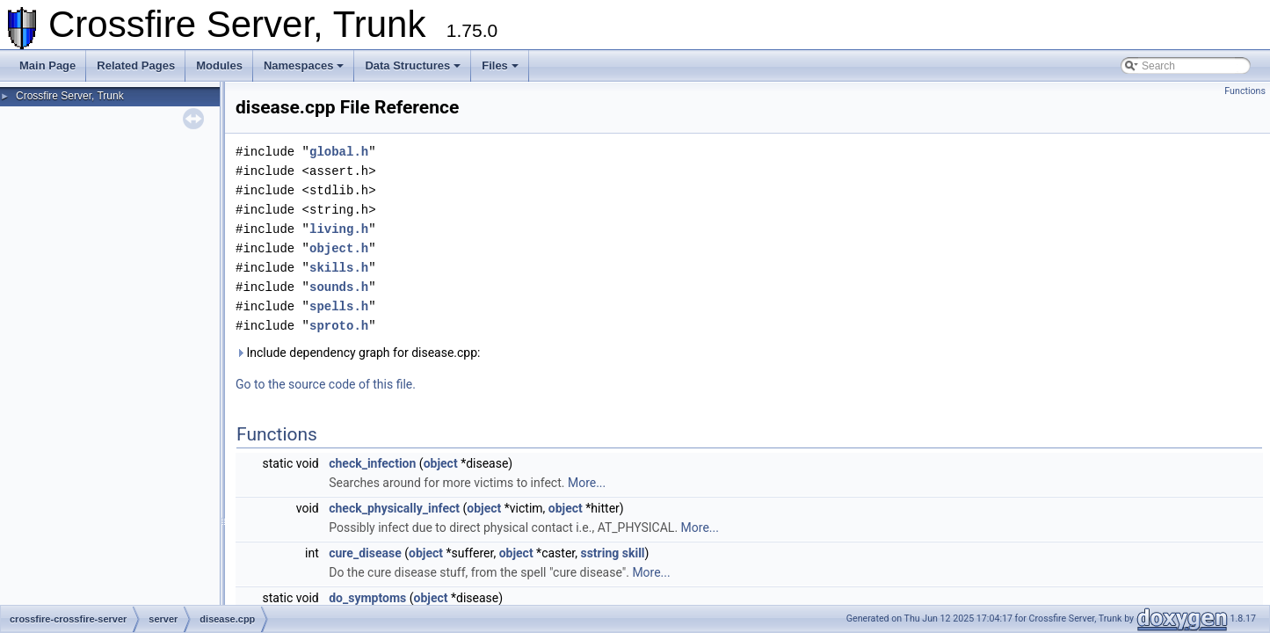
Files (500, 65)
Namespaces (304, 65)
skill (633, 553)
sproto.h (338, 325)
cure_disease (365, 553)
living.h (338, 229)
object (441, 463)
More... (587, 483)
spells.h (338, 306)
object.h (338, 248)
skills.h (338, 267)
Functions (1245, 91)
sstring (599, 553)
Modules (219, 65)
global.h (338, 151)
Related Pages (136, 65)
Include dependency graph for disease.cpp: (358, 353)
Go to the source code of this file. (326, 384)
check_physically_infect (394, 508)
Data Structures (413, 65)
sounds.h (338, 287)
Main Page (47, 65)
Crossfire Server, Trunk (70, 96)
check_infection (372, 463)
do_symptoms (367, 598)
